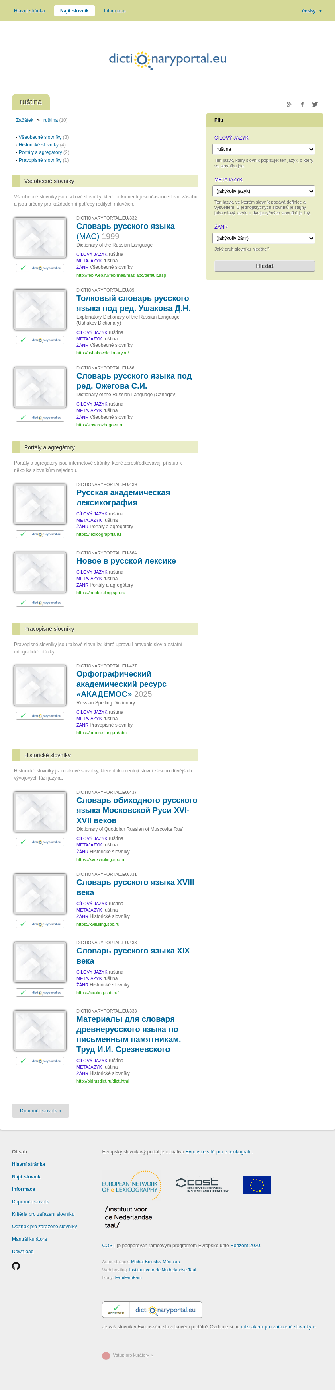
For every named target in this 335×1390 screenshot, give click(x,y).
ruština (50, 120)
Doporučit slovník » (40, 1111)
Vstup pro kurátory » (133, 1355)
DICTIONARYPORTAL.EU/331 (106, 874)
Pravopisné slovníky (44, 160)
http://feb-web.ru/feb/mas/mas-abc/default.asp (121, 275)
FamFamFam (128, 1277)
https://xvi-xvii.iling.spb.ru (100, 859)
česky (312, 11)
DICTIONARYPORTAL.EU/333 (106, 1011)
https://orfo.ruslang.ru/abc (101, 732)
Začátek (24, 120)
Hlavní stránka (29, 11)
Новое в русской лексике (126, 560)
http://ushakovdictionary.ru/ (102, 352)
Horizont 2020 (245, 1245)
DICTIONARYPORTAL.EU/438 (106, 942)
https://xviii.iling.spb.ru (98, 924)
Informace (114, 11)
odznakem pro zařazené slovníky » (278, 1327)
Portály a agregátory (44, 152)
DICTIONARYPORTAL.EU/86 (105, 367)
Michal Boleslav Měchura (155, 1261)
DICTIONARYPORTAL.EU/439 (106, 484)
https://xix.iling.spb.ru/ (97, 992)
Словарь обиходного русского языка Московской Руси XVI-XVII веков (137, 810)
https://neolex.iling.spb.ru (100, 592)
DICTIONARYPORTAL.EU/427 (106, 665)
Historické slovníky (42, 145)
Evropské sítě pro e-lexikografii (218, 1152)
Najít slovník (74, 11)
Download (22, 1251)
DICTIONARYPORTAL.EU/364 (106, 552)
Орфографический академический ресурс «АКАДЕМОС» (121, 683)
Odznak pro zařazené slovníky (44, 1226)
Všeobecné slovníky (44, 137)
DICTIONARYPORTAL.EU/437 (106, 792)
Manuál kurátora (29, 1239)
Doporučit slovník (30, 1202)
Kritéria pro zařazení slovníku (43, 1214)
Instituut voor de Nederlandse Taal (162, 1269)
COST (108, 1245)
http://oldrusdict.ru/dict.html (102, 1081)
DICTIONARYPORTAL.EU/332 (106, 218)
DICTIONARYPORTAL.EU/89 (105, 290)
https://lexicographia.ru (98, 534)
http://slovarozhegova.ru (99, 424)
